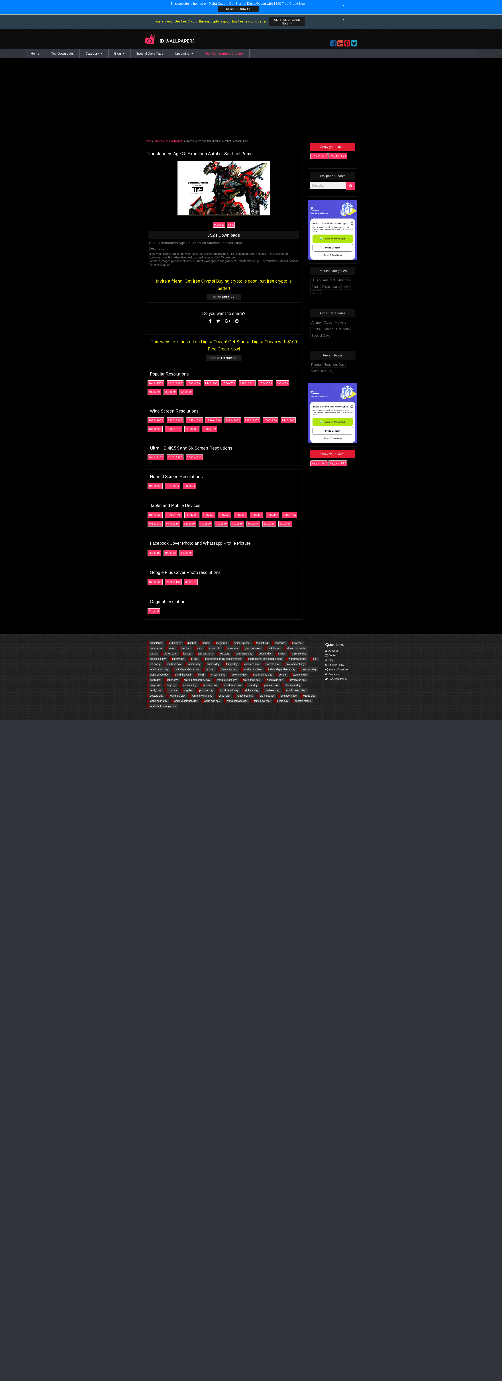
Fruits (316, 329)
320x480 (186, 391)
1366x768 (229, 383)
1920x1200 (214, 420)
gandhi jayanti (183, 674)
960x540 (224, 515)
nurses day (213, 664)
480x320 (154, 391)
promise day (206, 690)
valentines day (244, 653)
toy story (224, 653)
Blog (119, 53)
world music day (159, 669)
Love (346, 287)
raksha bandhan (252, 669)
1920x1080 (175, 383)
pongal (282, 674)
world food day (251, 679)
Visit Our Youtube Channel (224, 53)
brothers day (272, 690)
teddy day (155, 690)
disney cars (170, 653)
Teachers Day (335, 364)
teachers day (309, 669)
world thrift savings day (163, 706)
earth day (155, 679)
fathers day (194, 664)
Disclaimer (332, 674)
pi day (194, 658)
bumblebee (156, 643)
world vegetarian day (185, 700)
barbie (153, 653)
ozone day (309, 695)
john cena (232, 648)
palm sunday (299, 653)
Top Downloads (62, 53)
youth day (224, 695)
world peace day (159, 674)
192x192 (170, 552)
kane (171, 648)
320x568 (269, 523)
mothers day (174, 664)
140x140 (186, 552)
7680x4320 (194, 457)
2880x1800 (156, 420)
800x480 (256, 515)
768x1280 (155, 523)
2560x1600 (175, 420)
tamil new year (262, 700)
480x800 (205, 523)
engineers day (289, 695)
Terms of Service (336, 669)
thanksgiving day (262, 674)
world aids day (275, 679)
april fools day (158, 658)
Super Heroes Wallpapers (169, 141)
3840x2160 (156, 457)
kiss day (172, 690)
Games (328, 329)
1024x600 (172, 485)
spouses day (189, 685)
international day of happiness (265, 658)
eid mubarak (267, 695)
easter (281, 653)
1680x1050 (252, 420)
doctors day (156, 695)
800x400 (272, 515)
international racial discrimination (223, 658)
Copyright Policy (336, 679)
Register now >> (238, 8)
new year (297, 643)
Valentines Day (322, 371)
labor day (172, 679)
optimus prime (242, 643)
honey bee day (245, 695)
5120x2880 (175, 457)
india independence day (281, 669)
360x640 (170, 391)
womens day (300, 674)
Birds (326, 287)
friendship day (229, 669)
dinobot (191, 643)
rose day (253, 685)
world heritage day (237, 700)
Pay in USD (338, 156)
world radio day (232, 685)
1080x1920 (173, 515)
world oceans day (296, 690)
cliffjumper (175, 643)
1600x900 (193, 383)
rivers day (282, 700)
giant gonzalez (253, 648)
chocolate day (292, 685)
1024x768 (265, 383)
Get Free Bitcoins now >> (287, 21)
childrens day (251, 664)
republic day (210, 685)
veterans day (239, 674)
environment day (295, 664)
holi (315, 658)
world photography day (197, 679)
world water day (297, 658)
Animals (344, 280)
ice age (187, 653)
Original (154, 611)
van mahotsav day (201, 695)
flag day (171, 685)
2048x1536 (156, 383)
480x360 (221, 523)
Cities (328, 322)
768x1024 (289, 515)
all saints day (218, 674)
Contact (331, 655)
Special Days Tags (149, 53)
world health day (229, 690)
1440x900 (211, 383)
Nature (316, 293)
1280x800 (192, 428)
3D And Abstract (323, 280)
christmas (280, 643)
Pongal (316, 364)
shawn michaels (296, 648)
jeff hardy (155, 664)
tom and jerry (205, 653)
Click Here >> (223, 297)
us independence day (187, 669)
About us (332, 650)
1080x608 (155, 582)
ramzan (210, 669)
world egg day (212, 700)
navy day (155, 685)
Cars (336, 287)
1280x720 (209, 428)
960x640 (209, 515)
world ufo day (177, 695)
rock (199, 648)
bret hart (185, 648)
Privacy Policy (334, 664)
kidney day (178, 658)
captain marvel (303, 700)
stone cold (214, 648)
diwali (200, 674)
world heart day (158, 700)
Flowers (340, 322)
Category (94, 53)
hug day (188, 690)
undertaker (156, 648)
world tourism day (227, 679)
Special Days (321, 335)
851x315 (154, 552)
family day (232, 664)
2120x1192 (173, 582)
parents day (272, 664)
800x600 (282, 383)
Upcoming (184, 53)
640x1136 (172, 523)
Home (35, 53)
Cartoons (343, 329)
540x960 (189, 523)
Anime (316, 322)
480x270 (191, 582)
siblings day (251, 690)
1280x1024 (247, 383)
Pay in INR (319, 156)
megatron (221, 643)
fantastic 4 (262, 643)
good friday (265, 653)
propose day (271, 685)
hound (205, 643)
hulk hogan (274, 648)
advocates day (297, 679)
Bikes (316, 287)
